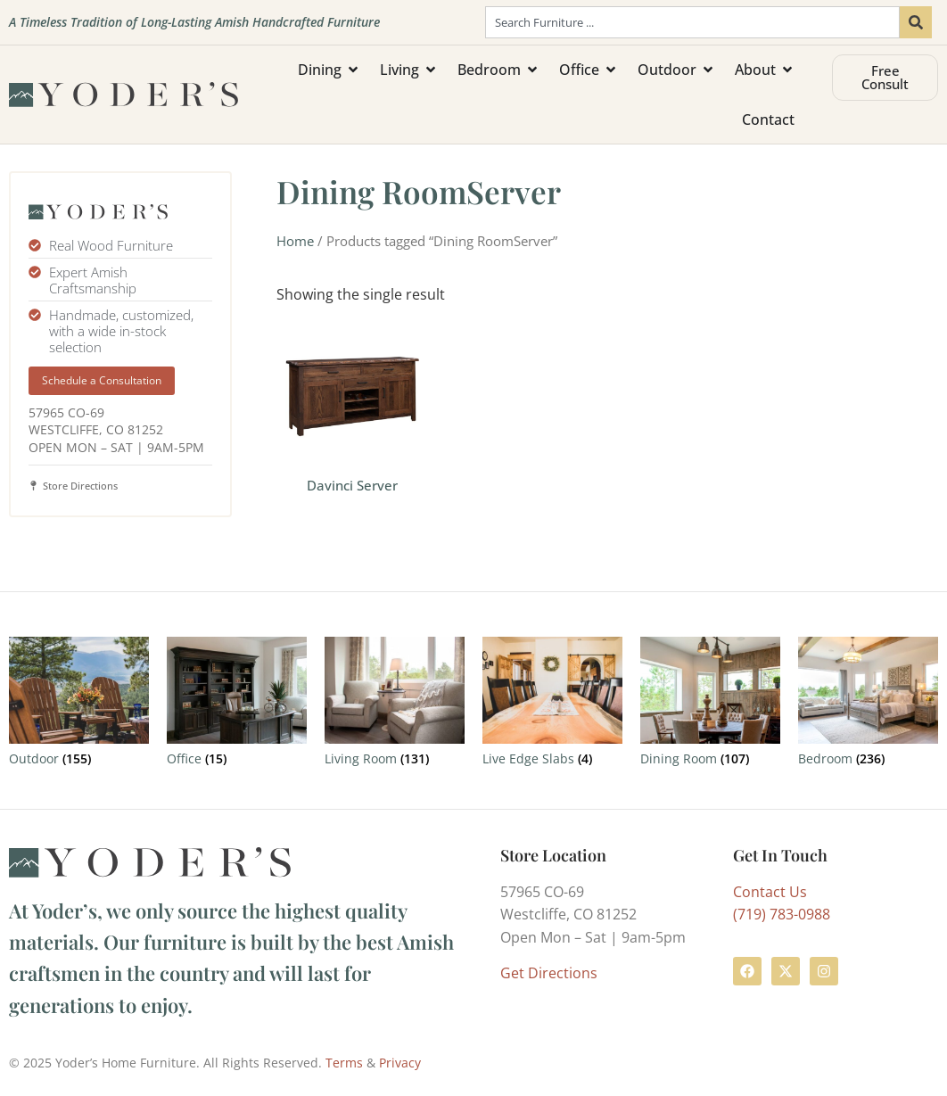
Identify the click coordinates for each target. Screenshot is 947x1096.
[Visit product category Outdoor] (79, 705)
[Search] (916, 22)
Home (295, 241)
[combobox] (692, 22)
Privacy (400, 1062)
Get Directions (548, 973)
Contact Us (770, 892)
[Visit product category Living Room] (395, 705)
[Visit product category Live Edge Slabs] (552, 705)
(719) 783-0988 (781, 914)
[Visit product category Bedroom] (868, 705)
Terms (344, 1062)
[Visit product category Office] (237, 705)
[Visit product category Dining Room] (710, 705)
